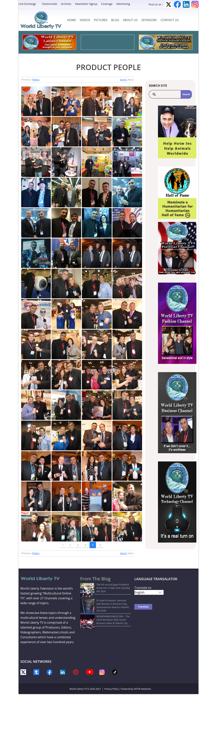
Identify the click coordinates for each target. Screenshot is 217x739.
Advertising (123, 4)
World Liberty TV (78, 688)
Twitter (168, 4)
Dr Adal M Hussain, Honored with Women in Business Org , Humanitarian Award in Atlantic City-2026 (105, 597)
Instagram (195, 4)
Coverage (106, 4)
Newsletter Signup (86, 4)
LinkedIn (186, 4)
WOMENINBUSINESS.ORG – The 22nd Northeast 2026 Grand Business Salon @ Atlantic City (102, 609)
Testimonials (49, 4)
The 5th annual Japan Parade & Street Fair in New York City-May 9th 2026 (105, 586)
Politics (35, 79)
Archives (66, 4)
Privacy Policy (111, 688)
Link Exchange (27, 4)
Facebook (177, 4)
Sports (123, 79)
